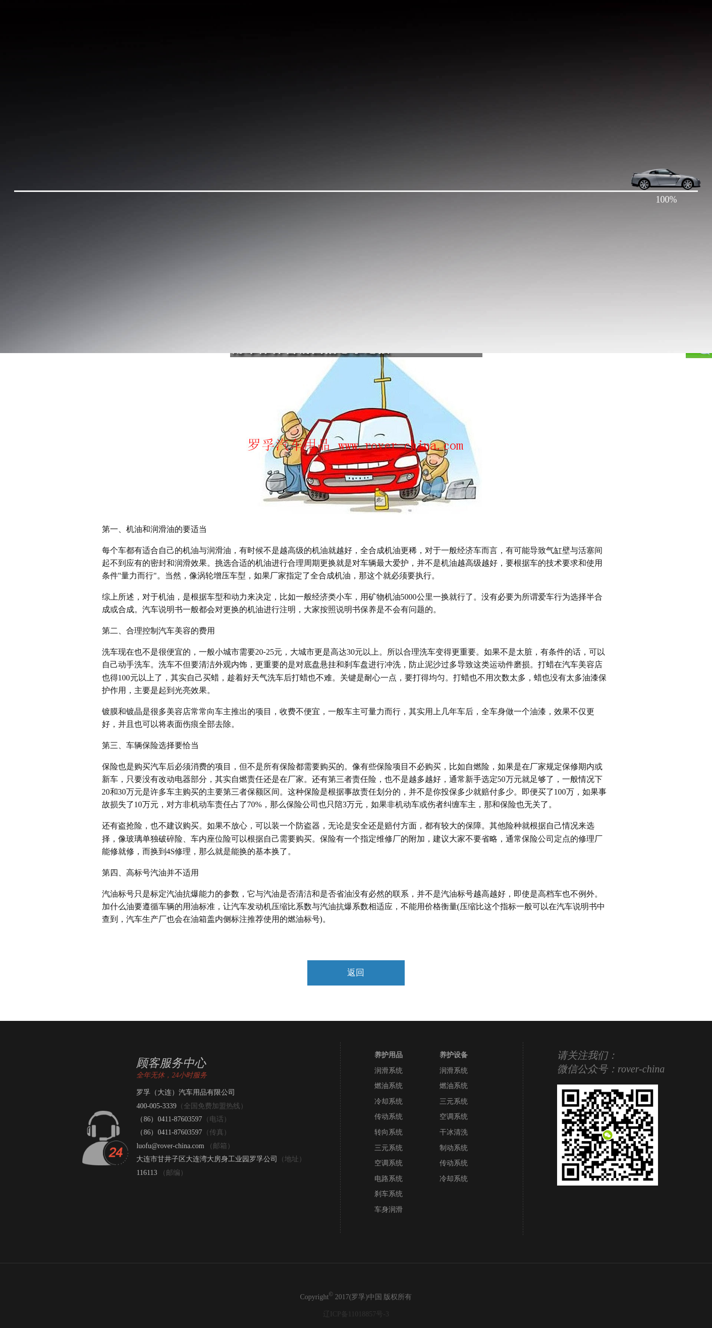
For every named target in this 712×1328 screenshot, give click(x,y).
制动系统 (454, 1148)
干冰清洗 (454, 1132)
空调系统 (454, 1116)
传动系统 (388, 1116)
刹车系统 (388, 1194)
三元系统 (454, 1101)
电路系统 (388, 1179)
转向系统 (388, 1132)
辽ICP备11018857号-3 (356, 1314)
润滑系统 (388, 1070)
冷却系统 (388, 1101)
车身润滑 (388, 1209)
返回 (355, 972)
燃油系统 (388, 1086)
